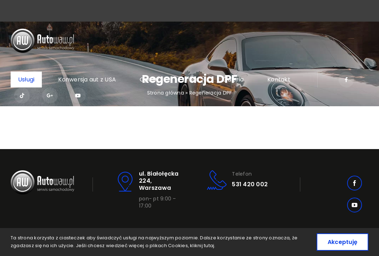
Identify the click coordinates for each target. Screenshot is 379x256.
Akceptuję (342, 242)
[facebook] (354, 183)
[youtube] (354, 205)
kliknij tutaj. (202, 245)
